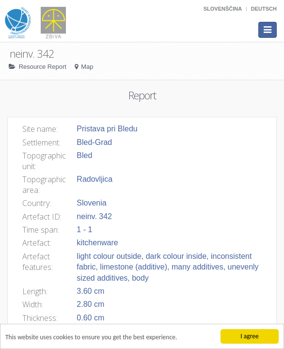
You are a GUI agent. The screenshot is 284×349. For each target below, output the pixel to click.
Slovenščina (223, 9)
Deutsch (264, 9)
